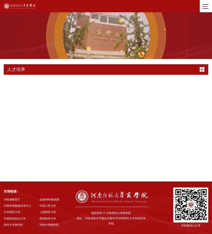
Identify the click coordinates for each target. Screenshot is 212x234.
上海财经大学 (47, 212)
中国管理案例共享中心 (17, 205)
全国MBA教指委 (49, 199)
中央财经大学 (12, 212)
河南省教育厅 (12, 199)
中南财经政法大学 (15, 218)
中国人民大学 (47, 205)
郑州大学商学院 (13, 224)
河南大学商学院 (49, 224)
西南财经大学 (47, 218)
